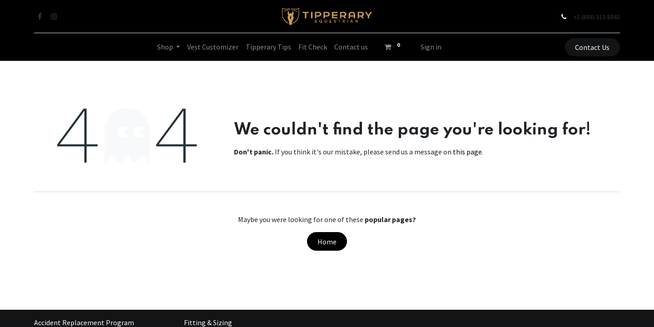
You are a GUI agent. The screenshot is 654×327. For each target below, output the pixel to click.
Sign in (431, 46)
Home (327, 241)
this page (467, 151)
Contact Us (592, 47)
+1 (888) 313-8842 (597, 17)
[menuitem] (212, 47)
